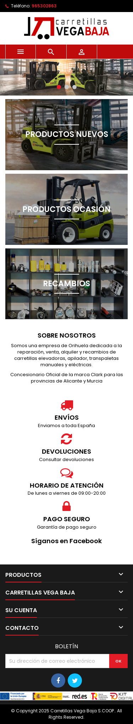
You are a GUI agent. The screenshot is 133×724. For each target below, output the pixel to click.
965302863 (44, 6)
